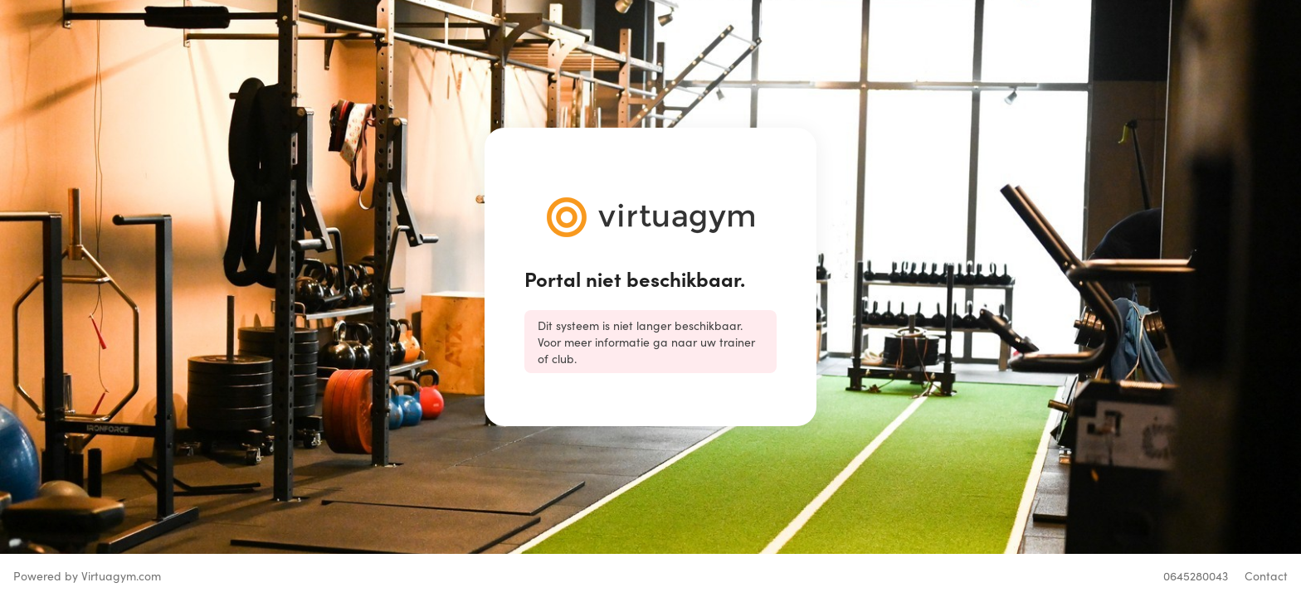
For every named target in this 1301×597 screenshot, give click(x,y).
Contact (1266, 575)
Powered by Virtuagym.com (87, 575)
